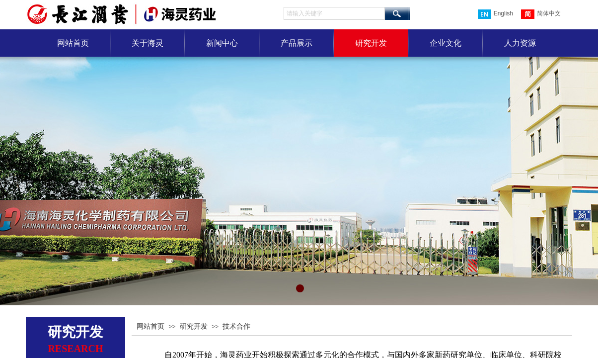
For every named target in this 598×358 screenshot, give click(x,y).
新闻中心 (222, 43)
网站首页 (73, 43)
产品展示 (296, 43)
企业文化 (445, 43)
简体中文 (541, 14)
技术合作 (236, 326)
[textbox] (334, 13)
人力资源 (520, 43)
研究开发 (371, 43)
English (495, 14)
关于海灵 (147, 43)
